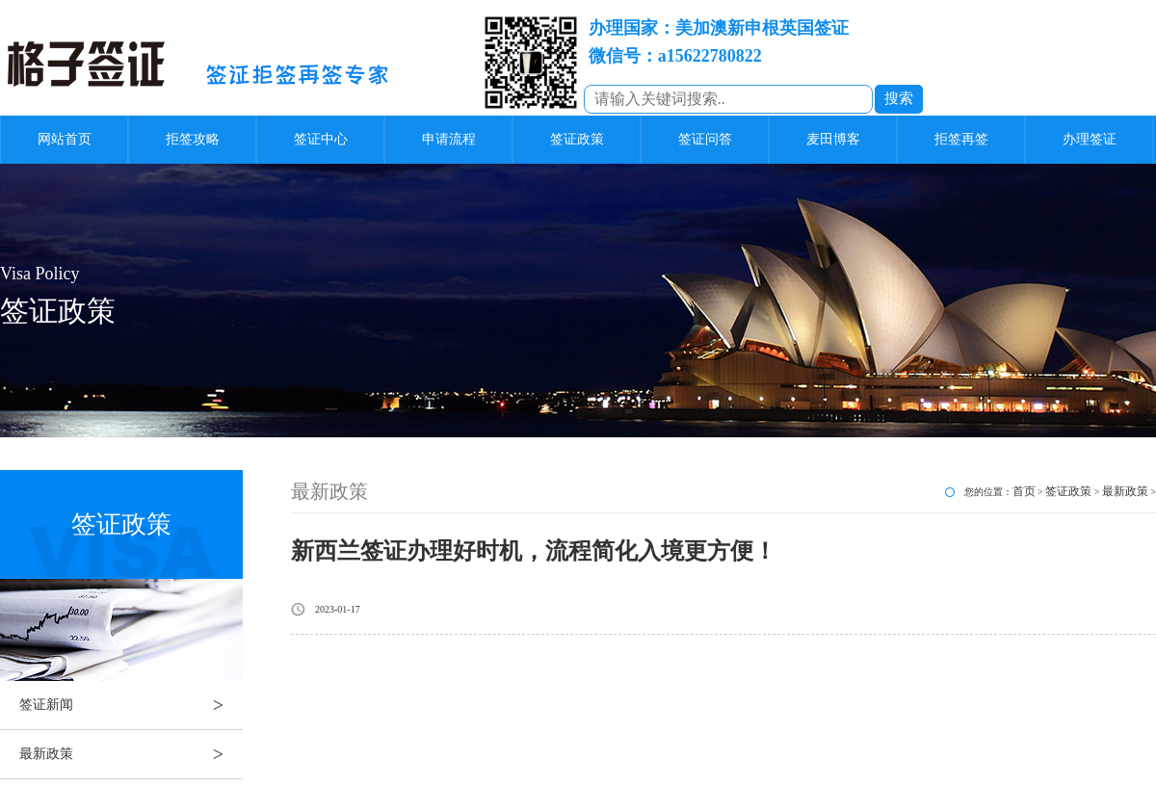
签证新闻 (131, 705)
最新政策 (131, 754)
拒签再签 (961, 139)
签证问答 (705, 139)
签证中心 (321, 139)
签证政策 (577, 139)
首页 (1024, 491)
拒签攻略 (193, 139)
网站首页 (65, 139)
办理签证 (1090, 139)
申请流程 (449, 139)
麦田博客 (833, 139)
